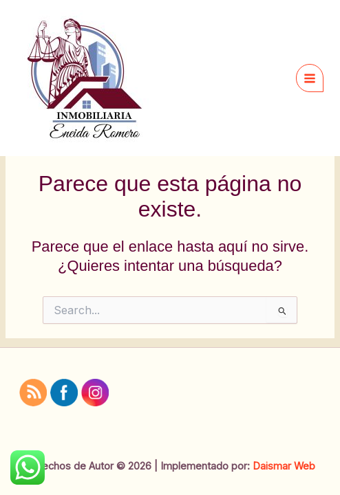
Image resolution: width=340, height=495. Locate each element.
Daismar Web (284, 466)
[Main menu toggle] (309, 77)
